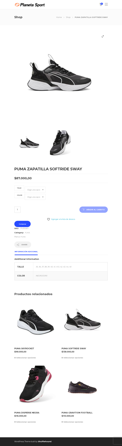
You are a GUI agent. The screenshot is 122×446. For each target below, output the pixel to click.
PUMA (27, 233)
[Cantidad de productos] (17, 210)
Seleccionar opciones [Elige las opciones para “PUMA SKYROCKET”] (26, 358)
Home (59, 17)
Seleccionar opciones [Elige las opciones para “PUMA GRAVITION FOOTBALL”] (73, 422)
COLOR (19, 195)
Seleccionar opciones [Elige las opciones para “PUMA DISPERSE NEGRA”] (26, 422)
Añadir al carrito (95, 210)
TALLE (19, 188)
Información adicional (26, 252)
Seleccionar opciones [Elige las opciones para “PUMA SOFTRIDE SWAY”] (73, 358)
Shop (68, 17)
